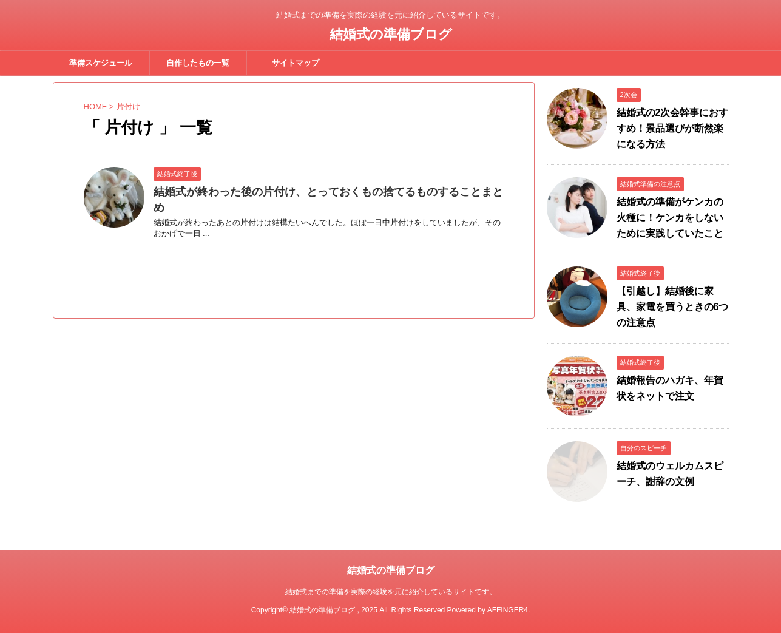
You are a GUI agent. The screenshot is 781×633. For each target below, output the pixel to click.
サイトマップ (295, 62)
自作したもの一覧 (197, 62)
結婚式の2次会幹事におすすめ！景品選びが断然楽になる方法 (673, 128)
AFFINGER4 (507, 610)
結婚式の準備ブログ (391, 34)
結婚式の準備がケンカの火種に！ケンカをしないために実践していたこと (670, 218)
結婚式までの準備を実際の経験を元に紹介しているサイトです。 (390, 591)
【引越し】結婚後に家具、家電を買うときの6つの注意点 (673, 307)
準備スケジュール (100, 62)
